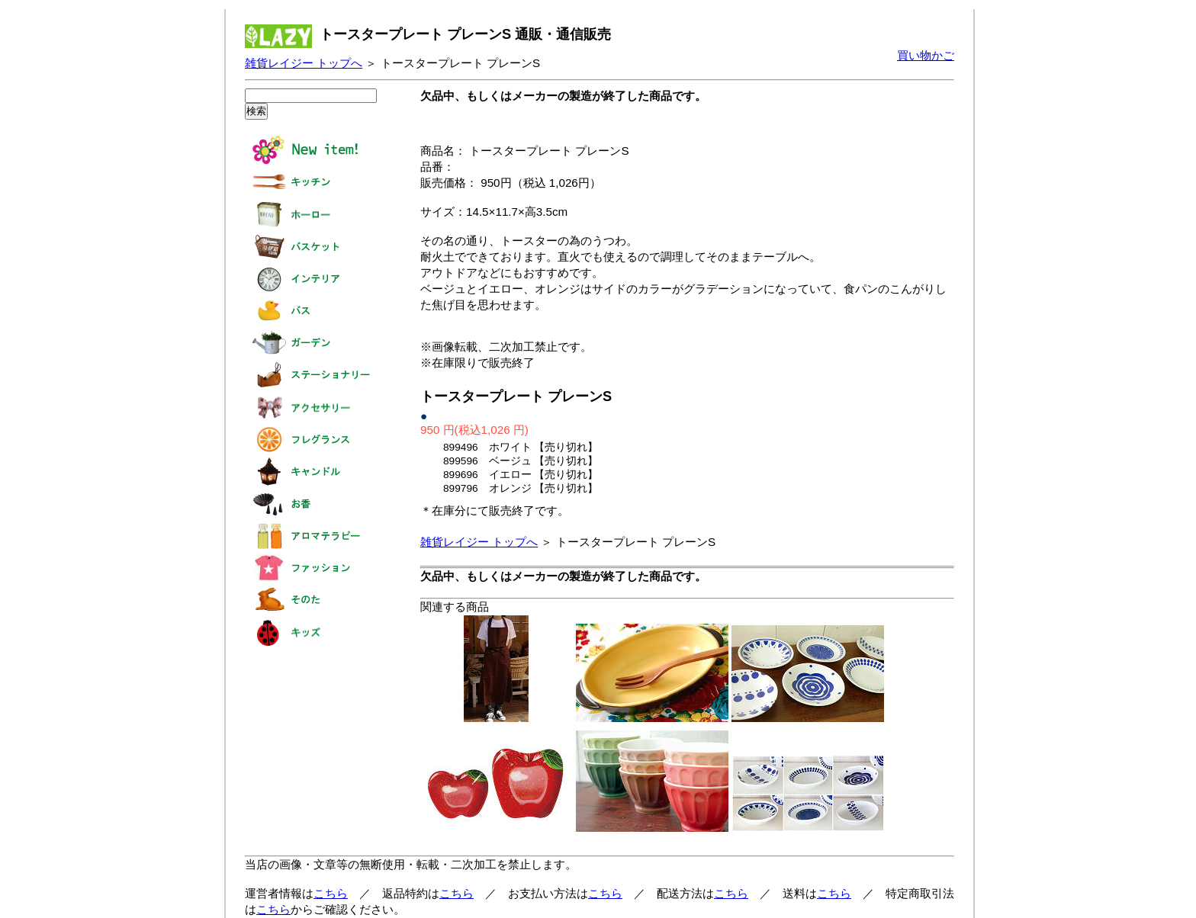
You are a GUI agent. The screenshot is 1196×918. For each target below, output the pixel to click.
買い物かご (925, 55)
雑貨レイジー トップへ (303, 62)
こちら (330, 893)
